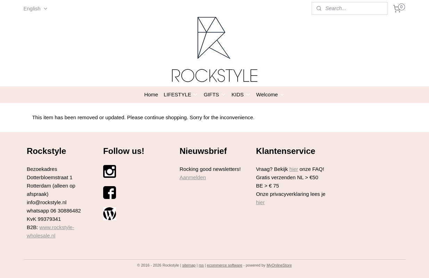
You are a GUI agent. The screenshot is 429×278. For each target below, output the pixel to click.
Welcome (270, 94)
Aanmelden (193, 177)
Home (151, 94)
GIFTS (215, 94)
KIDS (241, 94)
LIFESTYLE (181, 94)
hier (293, 169)
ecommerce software (224, 265)
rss (201, 265)
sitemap (189, 265)
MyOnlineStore (279, 265)
